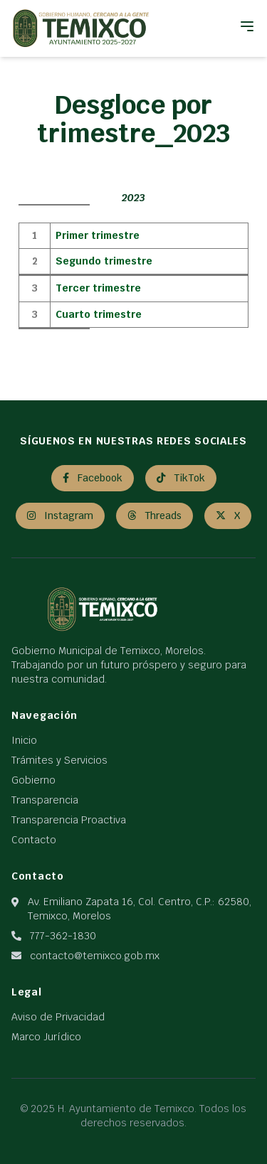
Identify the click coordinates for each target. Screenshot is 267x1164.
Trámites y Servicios (59, 760)
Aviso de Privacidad (58, 1016)
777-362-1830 (63, 935)
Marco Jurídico (46, 1036)
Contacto (33, 839)
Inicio (24, 740)
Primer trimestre (98, 235)
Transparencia (44, 800)
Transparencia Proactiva (68, 819)
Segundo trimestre (104, 261)
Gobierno (33, 780)
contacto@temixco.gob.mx (94, 955)
